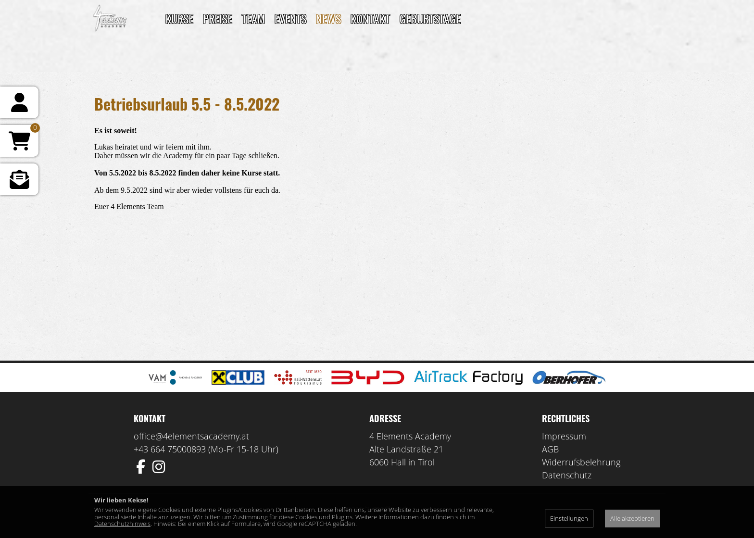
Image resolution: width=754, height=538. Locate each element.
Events (290, 18)
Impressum (564, 436)
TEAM (253, 18)
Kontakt (370, 18)
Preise (217, 18)
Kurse (179, 18)
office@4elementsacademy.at (191, 436)
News (328, 18)
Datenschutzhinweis (122, 523)
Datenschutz (566, 475)
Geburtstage (430, 18)
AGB (550, 449)
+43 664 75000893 (170, 449)
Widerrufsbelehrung (581, 462)
